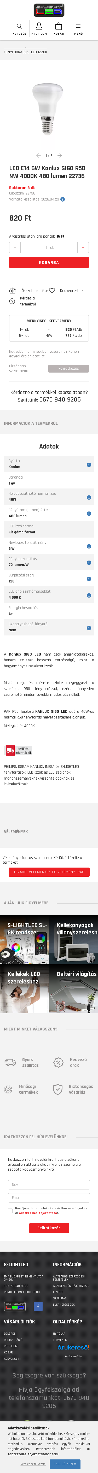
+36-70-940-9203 (16, 1286)
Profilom (11, 1346)
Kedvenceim (12, 1359)
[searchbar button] (20, 28)
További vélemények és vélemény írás (49, 872)
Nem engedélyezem (33, 1464)
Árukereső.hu (73, 1356)
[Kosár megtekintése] (59, 28)
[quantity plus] (83, 247)
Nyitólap (59, 1334)
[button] (29, 291)
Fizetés (58, 1292)
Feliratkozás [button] (69, 368)
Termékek (60, 1340)
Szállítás (60, 1298)
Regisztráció (13, 1340)
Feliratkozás (49, 1228)
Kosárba (49, 263)
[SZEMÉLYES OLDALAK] (39, 28)
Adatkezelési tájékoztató (71, 1286)
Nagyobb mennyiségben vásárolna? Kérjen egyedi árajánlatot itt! (44, 354)
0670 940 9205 (60, 399)
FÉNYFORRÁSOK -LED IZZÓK (25, 52)
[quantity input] (46, 247)
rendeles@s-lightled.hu (22, 1292)
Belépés (10, 1334)
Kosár (8, 1352)
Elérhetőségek (64, 1305)
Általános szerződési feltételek (69, 1278)
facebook (38, 1306)
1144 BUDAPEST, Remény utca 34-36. (23, 1278)
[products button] (78, 28)
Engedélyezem (65, 1464)
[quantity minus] (14, 247)
